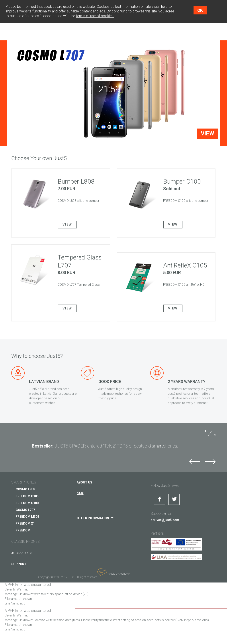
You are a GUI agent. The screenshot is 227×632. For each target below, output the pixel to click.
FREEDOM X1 (25, 523)
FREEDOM (23, 530)
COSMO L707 (25, 510)
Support (18, 564)
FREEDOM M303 (27, 516)
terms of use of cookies (95, 16)
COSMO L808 (25, 489)
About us (84, 482)
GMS (80, 493)
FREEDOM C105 (27, 496)
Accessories (21, 553)
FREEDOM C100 (27, 503)
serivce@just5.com (165, 520)
